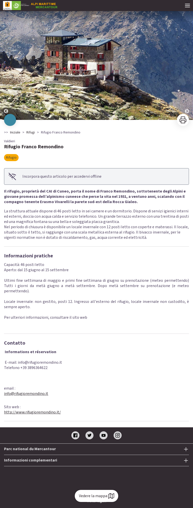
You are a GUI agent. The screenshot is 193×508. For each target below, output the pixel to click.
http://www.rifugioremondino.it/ (32, 412)
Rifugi (30, 132)
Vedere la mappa (96, 496)
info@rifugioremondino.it (26, 393)
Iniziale (15, 132)
